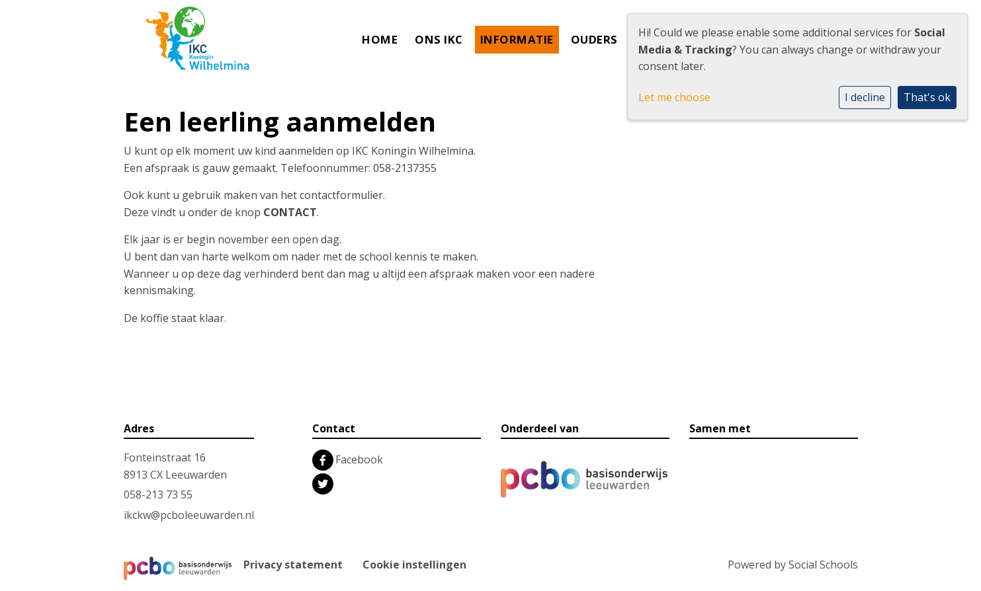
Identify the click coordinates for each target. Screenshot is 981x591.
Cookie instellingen (414, 564)
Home (380, 39)
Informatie (517, 39)
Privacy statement (293, 564)
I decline (865, 97)
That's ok (927, 97)
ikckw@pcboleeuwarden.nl (189, 515)
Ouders (594, 39)
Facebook (359, 459)
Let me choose (674, 97)
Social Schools (823, 564)
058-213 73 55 (158, 494)
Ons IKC (439, 39)
